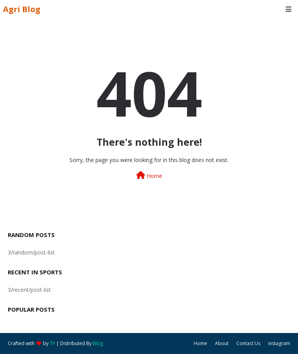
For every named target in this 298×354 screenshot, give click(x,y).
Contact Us (248, 343)
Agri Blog (21, 9)
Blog (98, 343)
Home (149, 175)
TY (52, 343)
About (222, 343)
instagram (279, 343)
